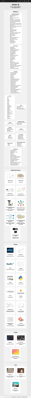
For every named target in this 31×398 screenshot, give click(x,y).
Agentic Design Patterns (13, 38)
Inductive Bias (12, 31)
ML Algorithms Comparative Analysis (15, 20)
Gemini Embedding (9, 113)
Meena (8, 99)
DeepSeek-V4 (9, 118)
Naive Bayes (11, 18)
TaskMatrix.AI (9, 107)
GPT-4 (8, 101)
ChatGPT (8, 100)
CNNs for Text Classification (14, 163)
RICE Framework (19, 144)
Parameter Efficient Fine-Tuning (14, 66)
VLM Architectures (19, 123)
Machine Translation (13, 81)
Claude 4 (8, 115)
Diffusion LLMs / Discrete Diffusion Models (16, 26)
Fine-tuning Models (12, 58)
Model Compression (20, 135)
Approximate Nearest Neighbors (14, 159)
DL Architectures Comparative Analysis (15, 21)
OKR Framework (19, 143)
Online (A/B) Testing (9, 131)
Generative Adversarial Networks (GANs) (15, 24)
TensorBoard (12, 161)
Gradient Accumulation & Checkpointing (15, 65)
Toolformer (8, 105)
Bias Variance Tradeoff (13, 64)
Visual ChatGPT (9, 106)
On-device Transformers (21, 139)
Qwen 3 (8, 114)
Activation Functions (13, 56)
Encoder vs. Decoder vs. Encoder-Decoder (15, 23)
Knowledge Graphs (13, 82)
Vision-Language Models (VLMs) (21, 122)
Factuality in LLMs (12, 83)
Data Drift (9, 136)
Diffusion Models (12, 25)
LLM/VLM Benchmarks (10, 129)
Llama (8, 102)
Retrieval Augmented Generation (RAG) (15, 89)
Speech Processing (10, 123)
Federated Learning (20, 137)
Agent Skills (12, 75)
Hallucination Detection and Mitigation (15, 85)
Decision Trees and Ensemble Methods (15, 19)
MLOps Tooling (10, 137)
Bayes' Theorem (12, 154)
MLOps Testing (10, 138)
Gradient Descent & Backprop (14, 55)
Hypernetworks (12, 67)
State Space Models (12, 35)
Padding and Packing (13, 53)
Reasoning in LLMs (13, 84)
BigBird (8, 108)
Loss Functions (12, 57)
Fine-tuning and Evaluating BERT (14, 62)
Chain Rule (11, 153)
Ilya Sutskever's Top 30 (13, 150)
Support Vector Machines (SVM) (14, 17)
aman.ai (3, 1)
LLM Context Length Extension (14, 90)
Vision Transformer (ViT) (20, 106)
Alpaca (8, 103)
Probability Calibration (13, 155)
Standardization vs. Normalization (14, 49)
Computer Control (19, 124)
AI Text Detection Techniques (14, 86)
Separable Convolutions (13, 30)
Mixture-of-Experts (12, 34)
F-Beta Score (8, 130)
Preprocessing (12, 77)
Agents (11, 36)
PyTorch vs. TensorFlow (13, 158)
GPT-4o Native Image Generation (21, 109)
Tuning (8, 144)
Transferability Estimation (13, 160)
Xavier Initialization (12, 52)
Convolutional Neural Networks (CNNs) (15, 32)
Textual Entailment (12, 88)
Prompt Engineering (13, 73)
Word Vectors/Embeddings (14, 72)
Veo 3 (8, 117)
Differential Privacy (20, 138)
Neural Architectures (12, 22)
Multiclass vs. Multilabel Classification (15, 156)
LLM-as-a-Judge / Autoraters (14, 39)
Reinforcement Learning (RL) (14, 33)
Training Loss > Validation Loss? (14, 63)
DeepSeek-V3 (9, 116)
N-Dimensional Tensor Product (14, 157)
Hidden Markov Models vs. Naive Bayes (15, 162)
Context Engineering (13, 74)
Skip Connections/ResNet (20, 108)
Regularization (12, 54)
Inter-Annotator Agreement (13, 50)
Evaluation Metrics (9, 128)
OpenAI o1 (8, 109)
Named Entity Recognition (13, 87)
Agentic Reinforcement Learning (14, 37)
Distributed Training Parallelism (14, 68)
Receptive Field (19, 107)
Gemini (8, 104)
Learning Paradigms (13, 51)
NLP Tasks (11, 76)
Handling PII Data (20, 136)
